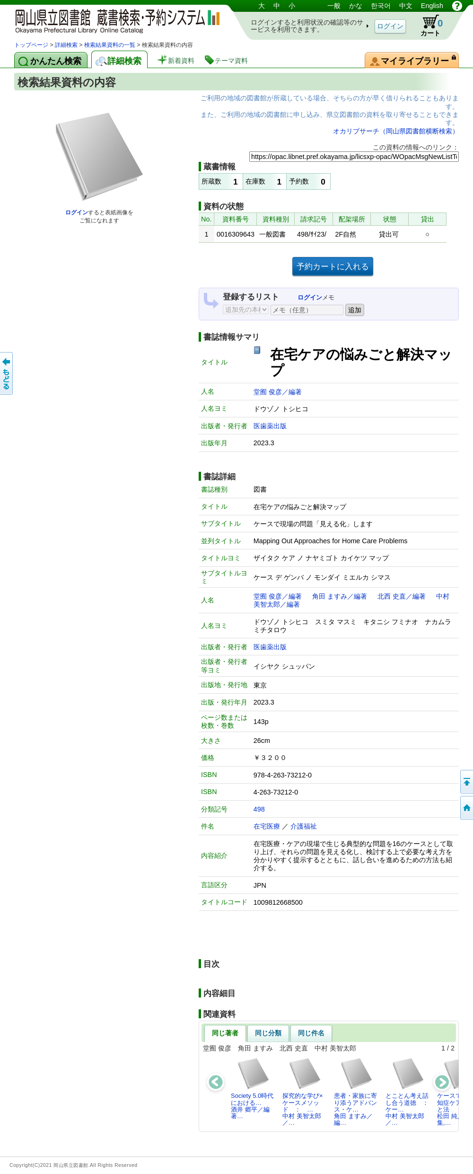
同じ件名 (311, 1033)
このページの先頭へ (466, 782)
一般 (334, 5)
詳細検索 (66, 45)
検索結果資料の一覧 (109, 45)
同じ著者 (225, 1033)
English (432, 5)
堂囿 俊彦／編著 (278, 392)
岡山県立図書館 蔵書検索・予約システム (113, 20)
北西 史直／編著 (401, 596)
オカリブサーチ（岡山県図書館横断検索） (396, 131)
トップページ (31, 45)
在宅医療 (267, 826)
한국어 (381, 5)
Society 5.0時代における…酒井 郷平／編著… (252, 1088)
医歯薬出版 (270, 426)
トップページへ (466, 808)
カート (427, 25)
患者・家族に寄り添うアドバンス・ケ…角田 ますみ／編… (355, 1091)
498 (259, 809)
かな (355, 5)
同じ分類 (268, 1033)
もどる (7, 373)
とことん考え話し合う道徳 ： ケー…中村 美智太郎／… (409, 1091)
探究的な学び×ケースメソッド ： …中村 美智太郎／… (302, 1091)
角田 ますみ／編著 (339, 596)
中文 (405, 5)
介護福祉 (303, 826)
